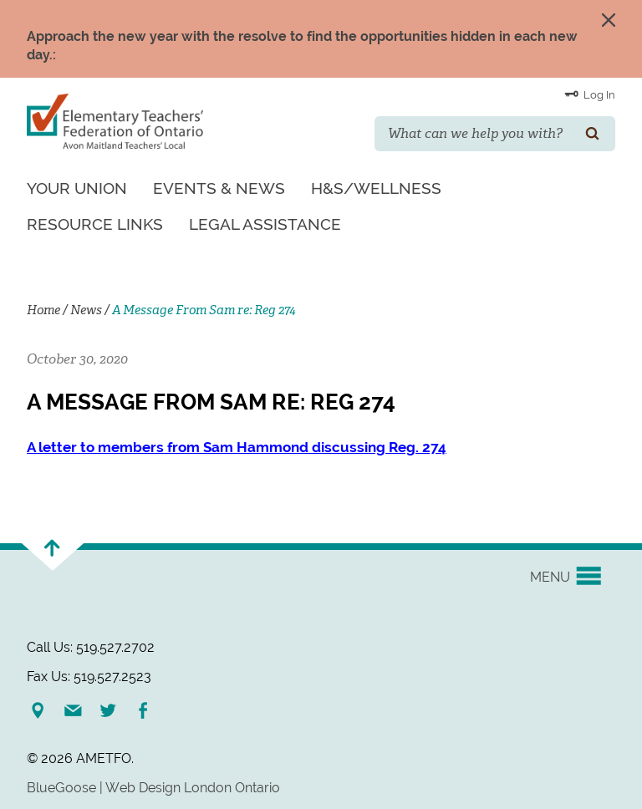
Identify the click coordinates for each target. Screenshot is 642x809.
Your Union (77, 188)
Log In (589, 93)
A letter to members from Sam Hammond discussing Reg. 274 (236, 447)
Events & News (219, 188)
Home (43, 310)
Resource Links (95, 224)
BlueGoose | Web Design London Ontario (153, 788)
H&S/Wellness (376, 188)
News (86, 310)
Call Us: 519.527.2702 (91, 647)
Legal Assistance (265, 224)
